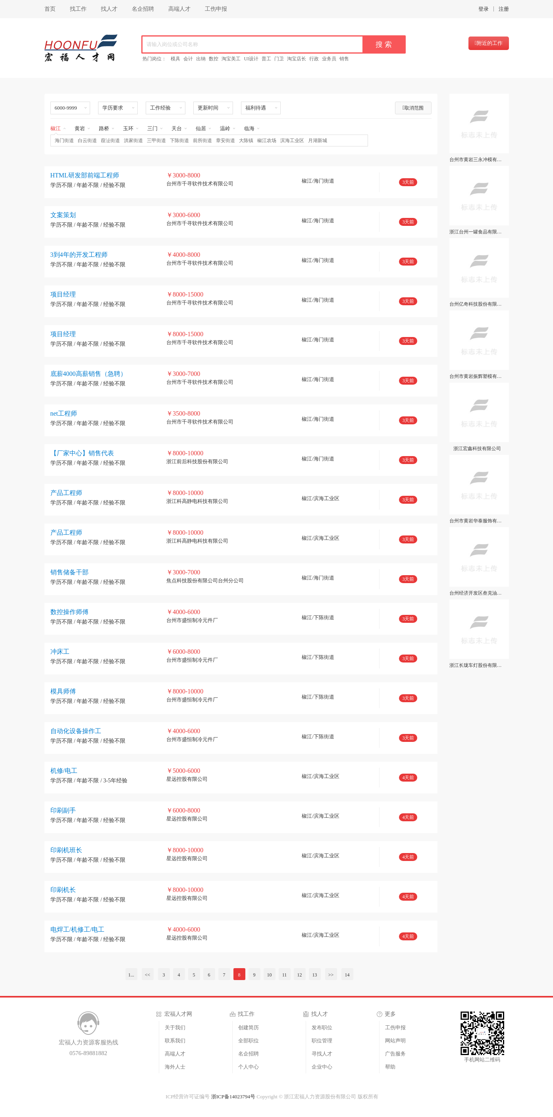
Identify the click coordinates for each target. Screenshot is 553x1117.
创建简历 (248, 1027)
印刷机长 (63, 889)
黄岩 (80, 128)
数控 (213, 59)
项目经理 (63, 294)
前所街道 (202, 140)
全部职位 (248, 1041)
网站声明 (395, 1041)
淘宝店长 (296, 59)
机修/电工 (63, 770)
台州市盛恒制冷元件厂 (192, 620)
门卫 (279, 59)
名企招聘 (143, 9)
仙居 (201, 128)
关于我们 (175, 1027)
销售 (344, 59)
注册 (504, 9)
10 (269, 975)
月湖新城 (317, 140)
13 (314, 975)
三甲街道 (156, 140)
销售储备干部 (69, 572)
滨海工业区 (292, 140)
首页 (50, 9)
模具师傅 (63, 691)
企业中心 (322, 1067)
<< (147, 975)
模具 (175, 59)
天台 (176, 128)
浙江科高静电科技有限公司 (197, 501)
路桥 (104, 128)
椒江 (55, 128)
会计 (188, 59)
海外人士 (175, 1067)
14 (347, 975)
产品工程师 (66, 492)
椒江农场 (266, 140)
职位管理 (322, 1041)
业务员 (329, 59)
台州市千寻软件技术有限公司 (199, 184)
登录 (483, 9)
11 (284, 975)
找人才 (109, 9)
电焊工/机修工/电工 (77, 929)
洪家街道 (133, 140)
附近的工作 (489, 43)
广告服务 (395, 1054)
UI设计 (251, 59)
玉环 (128, 128)
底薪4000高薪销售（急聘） (88, 373)
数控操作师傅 (69, 612)
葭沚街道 (110, 140)
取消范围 (413, 108)
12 (299, 975)
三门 (152, 128)
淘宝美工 (231, 59)
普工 (266, 59)
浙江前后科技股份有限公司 (197, 461)
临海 (249, 128)
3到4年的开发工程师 (79, 254)
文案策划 (63, 215)
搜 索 (384, 44)
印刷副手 (63, 810)
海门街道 (64, 140)
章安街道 (225, 140)
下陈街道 (179, 140)
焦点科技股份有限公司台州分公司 (205, 581)
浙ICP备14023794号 (233, 1097)
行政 (314, 59)
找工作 (78, 9)
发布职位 (322, 1027)
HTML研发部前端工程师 (84, 175)
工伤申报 (216, 9)
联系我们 (175, 1041)
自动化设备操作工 (75, 731)
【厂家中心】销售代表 (82, 453)
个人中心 (248, 1067)
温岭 (225, 128)
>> (331, 975)
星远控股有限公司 (187, 779)
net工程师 (63, 413)
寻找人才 (322, 1054)
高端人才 (179, 9)
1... (131, 975)
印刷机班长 (66, 850)
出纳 (201, 59)
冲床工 (59, 651)
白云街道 (87, 140)
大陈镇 (246, 140)
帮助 (390, 1067)
